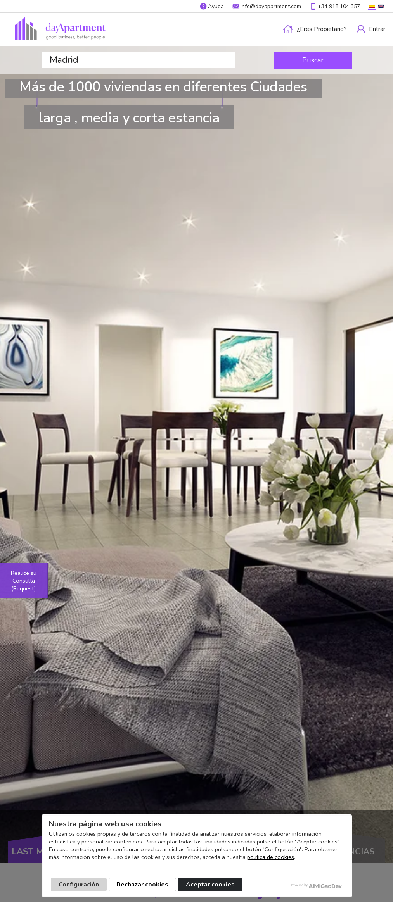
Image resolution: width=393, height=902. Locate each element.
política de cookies (270, 857)
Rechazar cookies (142, 884)
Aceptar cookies (210, 884)
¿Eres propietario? (322, 29)
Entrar (377, 29)
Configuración (79, 884)
